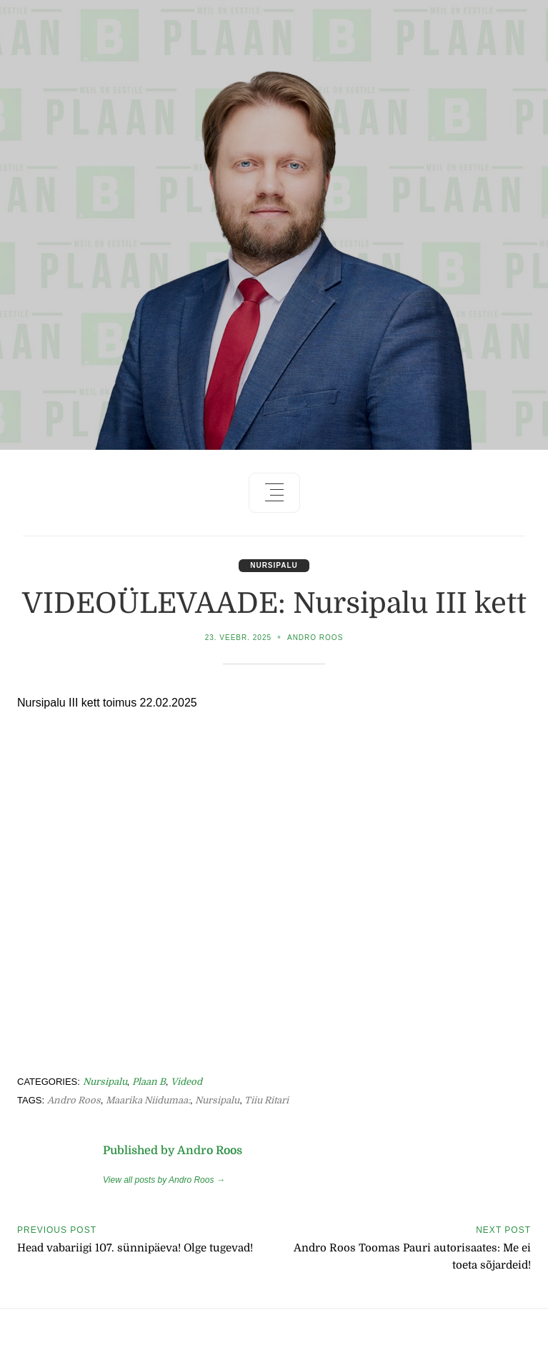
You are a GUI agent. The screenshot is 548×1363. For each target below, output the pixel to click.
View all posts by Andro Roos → (164, 1180)
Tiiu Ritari (266, 1100)
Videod (186, 1081)
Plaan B (149, 1081)
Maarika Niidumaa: (148, 1100)
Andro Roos (315, 637)
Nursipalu (274, 565)
